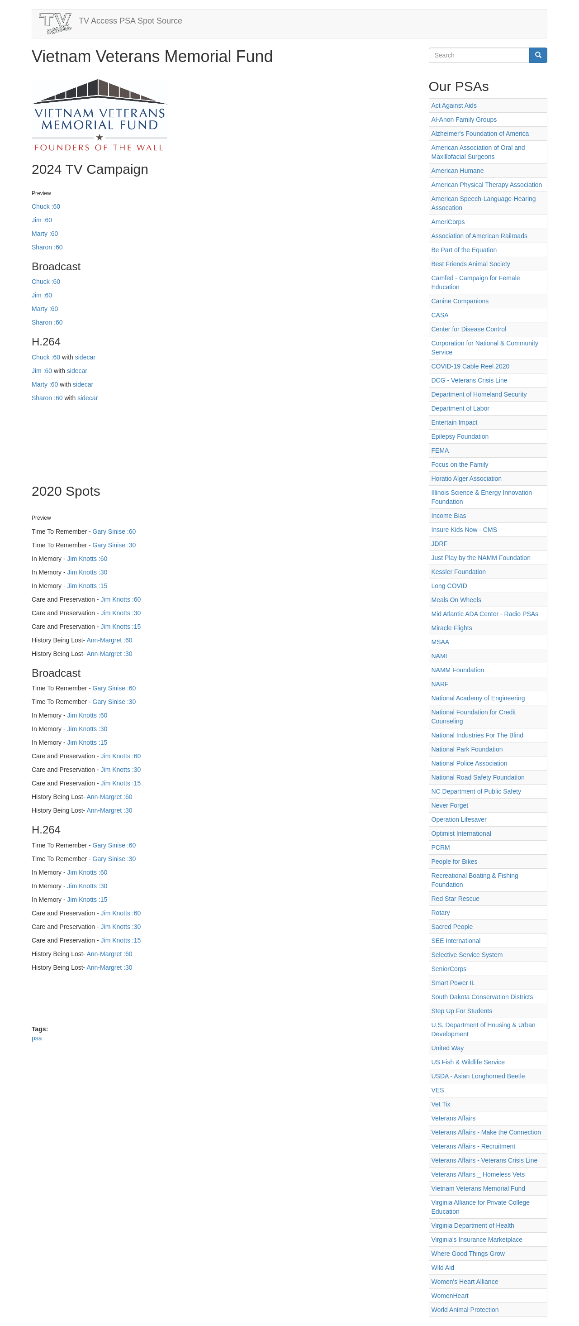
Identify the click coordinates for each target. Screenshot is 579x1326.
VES (438, 1090)
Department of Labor (460, 408)
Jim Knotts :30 (87, 572)
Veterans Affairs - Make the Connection (486, 1132)
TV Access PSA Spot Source (130, 20)
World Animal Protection (465, 1309)
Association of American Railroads (479, 235)
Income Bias (449, 515)
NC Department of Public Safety (476, 791)
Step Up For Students (462, 1011)
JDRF (440, 543)
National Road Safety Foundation (478, 777)
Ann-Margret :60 (109, 640)
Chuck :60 (46, 206)
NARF (440, 684)
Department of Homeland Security (479, 394)
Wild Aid (443, 1267)
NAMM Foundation (458, 670)
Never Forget (450, 805)
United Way (448, 1048)
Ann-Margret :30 (109, 653)
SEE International (456, 940)
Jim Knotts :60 (87, 558)
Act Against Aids (454, 105)
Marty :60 (45, 233)
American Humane (458, 170)
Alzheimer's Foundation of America (480, 133)
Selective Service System (467, 954)
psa (37, 1038)
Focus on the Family (460, 464)
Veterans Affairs (454, 1118)
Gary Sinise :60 (114, 531)
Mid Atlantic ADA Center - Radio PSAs (485, 614)
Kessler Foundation (459, 571)
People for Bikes (455, 861)
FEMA (440, 450)
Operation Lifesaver (459, 819)
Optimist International (461, 833)
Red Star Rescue (456, 898)
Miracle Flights (452, 628)
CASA (440, 315)
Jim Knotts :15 (87, 585)
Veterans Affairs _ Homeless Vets (478, 1174)
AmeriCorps (448, 221)
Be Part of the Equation (464, 250)
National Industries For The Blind (478, 735)
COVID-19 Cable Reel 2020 (471, 366)
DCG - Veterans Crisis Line (470, 380)
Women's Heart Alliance (465, 1281)
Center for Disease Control (469, 329)
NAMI (439, 656)
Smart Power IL (453, 982)
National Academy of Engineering (478, 698)
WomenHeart (450, 1295)
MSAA (441, 642)
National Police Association (470, 763)
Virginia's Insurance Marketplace (477, 1239)
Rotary (441, 912)
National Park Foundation (467, 749)
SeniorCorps (449, 968)
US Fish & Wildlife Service (468, 1062)
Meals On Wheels (456, 599)
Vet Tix (441, 1104)
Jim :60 (42, 220)
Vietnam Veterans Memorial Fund (479, 1188)
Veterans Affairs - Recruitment (474, 1146)
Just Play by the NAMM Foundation (481, 557)
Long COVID (449, 585)
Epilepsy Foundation (460, 436)
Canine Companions (460, 301)
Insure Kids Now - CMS (464, 529)
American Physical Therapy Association (487, 184)
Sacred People (452, 926)
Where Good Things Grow (468, 1253)
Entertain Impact (455, 422)
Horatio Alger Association (467, 478)
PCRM (441, 847)
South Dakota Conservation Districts (482, 996)
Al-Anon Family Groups (464, 119)
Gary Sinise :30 (114, 545)
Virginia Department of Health (473, 1225)
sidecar (85, 357)
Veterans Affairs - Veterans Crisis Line (485, 1160)
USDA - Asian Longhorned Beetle (478, 1076)
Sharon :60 (47, 247)
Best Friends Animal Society (471, 264)
